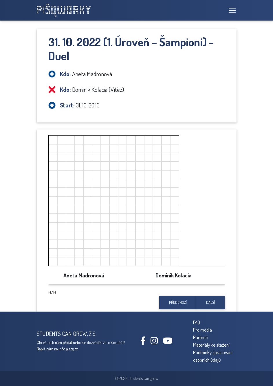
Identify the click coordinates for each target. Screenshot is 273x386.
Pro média (202, 329)
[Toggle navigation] (230, 10)
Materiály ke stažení (211, 344)
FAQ (196, 322)
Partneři (200, 337)
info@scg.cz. (68, 348)
